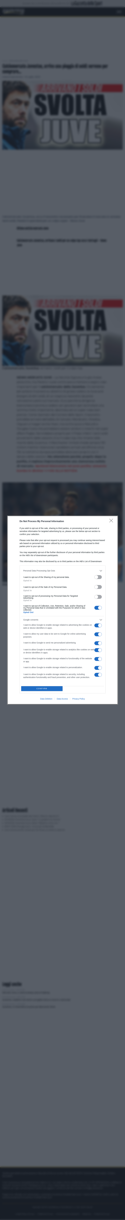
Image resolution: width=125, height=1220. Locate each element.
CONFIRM (42, 688)
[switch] (98, 577)
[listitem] (62, 570)
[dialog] (62, 610)
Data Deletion (46, 699)
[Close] (112, 521)
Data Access (62, 699)
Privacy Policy (78, 699)
